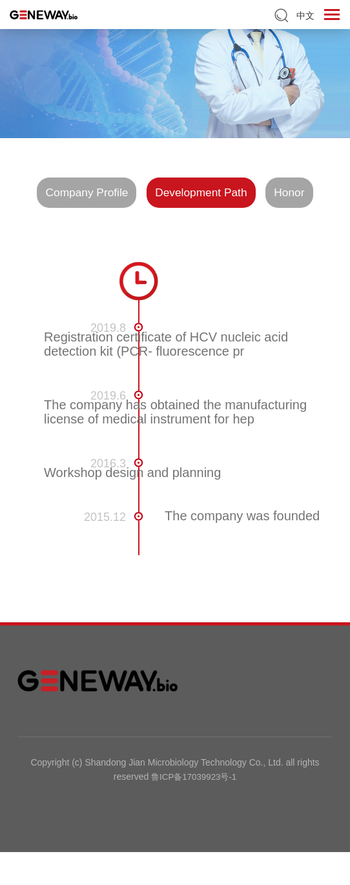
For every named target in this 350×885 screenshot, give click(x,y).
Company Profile (107, 193)
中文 (305, 15)
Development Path (237, 193)
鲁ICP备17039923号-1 (194, 810)
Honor (174, 225)
